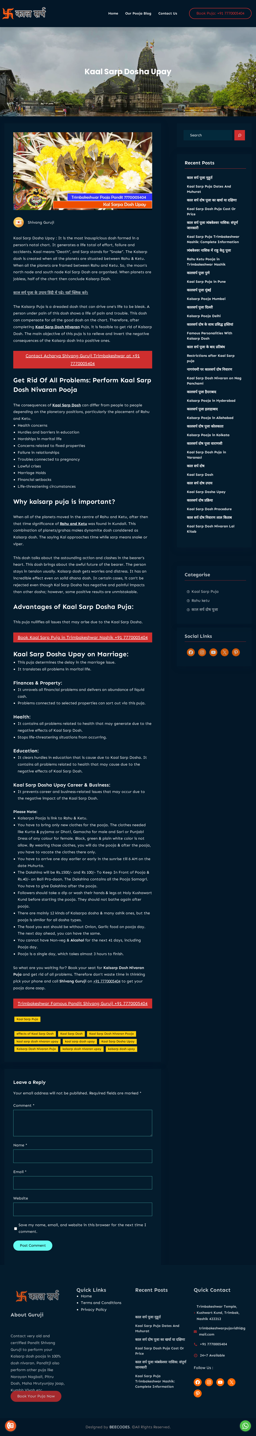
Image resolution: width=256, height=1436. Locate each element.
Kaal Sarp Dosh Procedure (209, 515)
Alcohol (77, 955)
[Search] (239, 135)
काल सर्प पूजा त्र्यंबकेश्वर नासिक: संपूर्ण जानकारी (212, 232)
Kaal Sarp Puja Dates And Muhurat (209, 195)
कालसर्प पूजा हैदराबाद (201, 398)
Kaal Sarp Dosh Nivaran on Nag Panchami (214, 387)
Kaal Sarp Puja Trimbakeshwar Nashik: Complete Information (213, 246)
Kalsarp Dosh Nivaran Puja (36, 1064)
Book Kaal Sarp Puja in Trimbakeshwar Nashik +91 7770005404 (83, 653)
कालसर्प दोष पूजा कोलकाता (205, 433)
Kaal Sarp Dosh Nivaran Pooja (111, 1049)
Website (20, 1198)
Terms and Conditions (101, 1302)
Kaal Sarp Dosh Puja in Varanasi (206, 461)
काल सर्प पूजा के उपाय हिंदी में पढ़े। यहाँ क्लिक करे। (50, 308)
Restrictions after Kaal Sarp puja (211, 365)
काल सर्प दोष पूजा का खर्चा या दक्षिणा (212, 207)
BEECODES (119, 1427)
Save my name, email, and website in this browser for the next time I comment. (82, 1228)
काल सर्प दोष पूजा (205, 641)
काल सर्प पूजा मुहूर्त (199, 184)
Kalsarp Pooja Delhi (204, 322)
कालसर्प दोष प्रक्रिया (200, 507)
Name (20, 1145)
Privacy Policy (94, 1309)
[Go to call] (10, 1425)
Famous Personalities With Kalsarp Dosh (209, 342)
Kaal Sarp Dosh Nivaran (57, 342)
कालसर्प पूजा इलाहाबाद (202, 416)
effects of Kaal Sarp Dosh (35, 1049)
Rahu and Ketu (73, 539)
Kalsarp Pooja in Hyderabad (211, 407)
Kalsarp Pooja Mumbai (206, 305)
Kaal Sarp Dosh (66, 420)
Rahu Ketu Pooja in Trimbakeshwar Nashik (206, 268)
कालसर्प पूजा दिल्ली (200, 314)
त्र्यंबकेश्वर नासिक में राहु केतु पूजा (209, 257)
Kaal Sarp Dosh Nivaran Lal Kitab (210, 535)
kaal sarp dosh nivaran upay (37, 1057)
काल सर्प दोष (195, 473)
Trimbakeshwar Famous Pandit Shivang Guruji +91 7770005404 (83, 1018)
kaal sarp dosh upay (80, 1057)
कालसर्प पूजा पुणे (198, 279)
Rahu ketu (201, 632)
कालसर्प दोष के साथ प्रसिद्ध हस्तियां (210, 331)
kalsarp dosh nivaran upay (82, 1064)
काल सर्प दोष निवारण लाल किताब (209, 524)
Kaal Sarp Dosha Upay (118, 1057)
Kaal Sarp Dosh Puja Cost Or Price (211, 218)
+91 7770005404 (106, 996)
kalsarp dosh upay (121, 1064)
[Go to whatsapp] (245, 1425)
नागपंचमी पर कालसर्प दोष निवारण (209, 376)
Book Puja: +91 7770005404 (220, 13)
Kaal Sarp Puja (27, 1034)
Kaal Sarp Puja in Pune (206, 288)
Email (20, 1171)
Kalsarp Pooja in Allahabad (210, 424)
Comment (23, 1105)
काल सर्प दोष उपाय (199, 490)
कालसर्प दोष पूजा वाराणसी (204, 450)
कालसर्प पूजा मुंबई (199, 297)
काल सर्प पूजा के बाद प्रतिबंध (206, 354)
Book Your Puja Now (36, 1402)
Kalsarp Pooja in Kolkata (208, 441)
